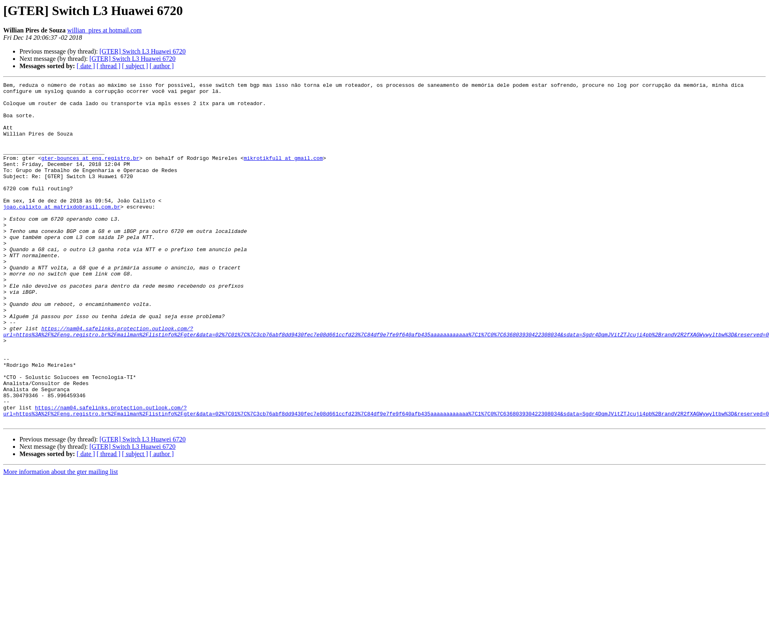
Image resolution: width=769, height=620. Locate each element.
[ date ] (86, 65)
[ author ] (162, 65)
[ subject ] (135, 65)
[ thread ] (108, 65)
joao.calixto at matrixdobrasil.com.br (61, 232)
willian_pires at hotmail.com (104, 30)
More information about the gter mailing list (60, 539)
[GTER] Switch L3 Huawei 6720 (142, 51)
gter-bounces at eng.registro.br (90, 173)
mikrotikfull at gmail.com (283, 173)
